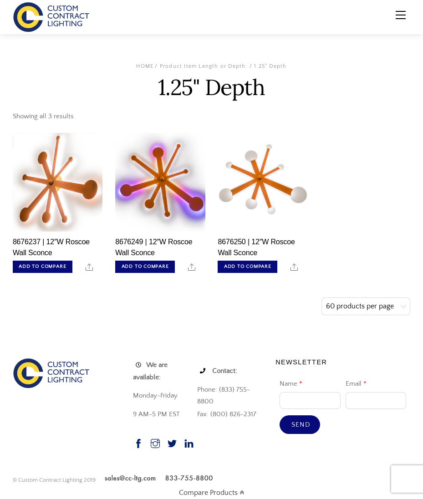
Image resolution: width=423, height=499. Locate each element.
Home (144, 66)
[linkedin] (189, 442)
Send (300, 424)
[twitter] (172, 442)
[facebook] (138, 442)
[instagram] (155, 442)
